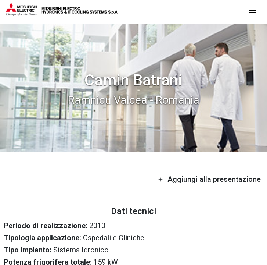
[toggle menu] (252, 11)
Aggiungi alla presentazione (209, 179)
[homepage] (62, 13)
